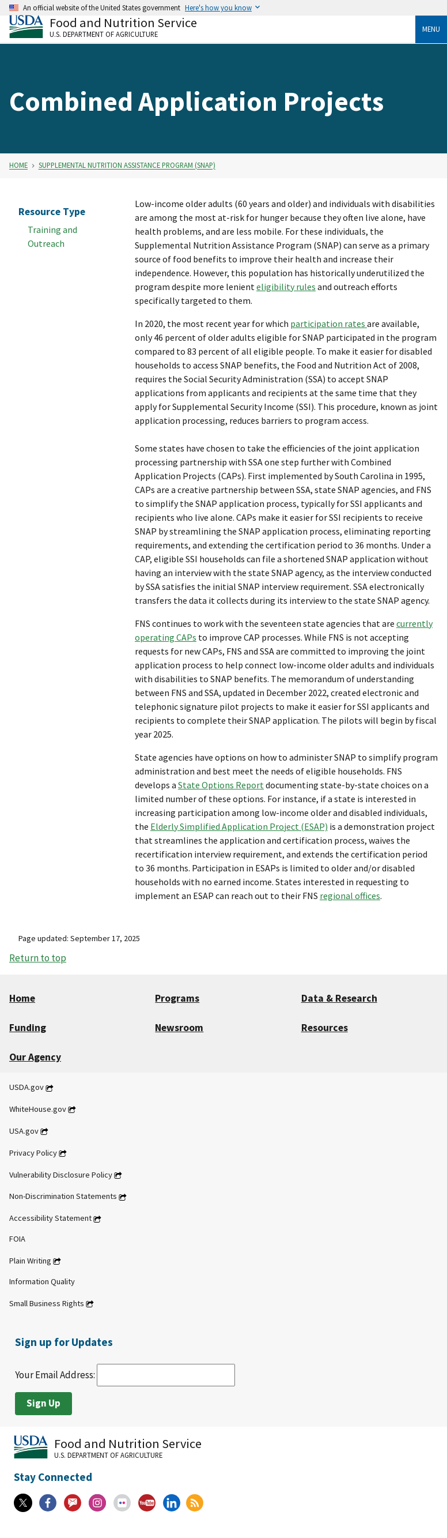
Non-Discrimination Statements (63, 1196)
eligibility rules (286, 286)
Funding (27, 1027)
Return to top (37, 958)
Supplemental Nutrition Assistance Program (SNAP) (127, 165)
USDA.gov (26, 1087)
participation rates (328, 323)
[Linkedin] (171, 1503)
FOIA (17, 1239)
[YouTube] (147, 1503)
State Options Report (221, 785)
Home (18, 165)
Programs (177, 998)
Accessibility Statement (50, 1218)
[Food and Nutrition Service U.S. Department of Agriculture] (212, 26)
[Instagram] (97, 1503)
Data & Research (339, 998)
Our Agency (35, 1057)
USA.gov (24, 1131)
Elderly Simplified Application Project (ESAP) (239, 826)
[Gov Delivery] (72, 1503)
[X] (23, 1503)
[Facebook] (48, 1503)
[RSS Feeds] (194, 1503)
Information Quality (42, 1281)
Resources (324, 1027)
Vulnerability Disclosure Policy (60, 1175)
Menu (431, 28)
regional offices (350, 895)
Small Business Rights (46, 1303)
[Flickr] (122, 1503)
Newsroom (179, 1027)
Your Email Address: (125, 1374)
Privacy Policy (33, 1153)
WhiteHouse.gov (37, 1109)
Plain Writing (30, 1260)
